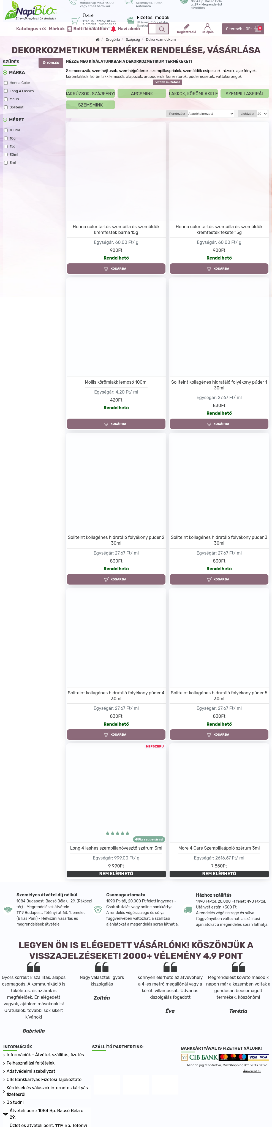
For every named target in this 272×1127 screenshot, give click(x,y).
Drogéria (113, 39)
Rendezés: (177, 114)
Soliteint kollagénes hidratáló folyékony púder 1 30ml (219, 385)
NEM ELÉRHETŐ (116, 873)
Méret (16, 119)
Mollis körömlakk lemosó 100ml (116, 382)
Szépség (133, 39)
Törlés (52, 63)
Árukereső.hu (252, 1071)
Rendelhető (116, 258)
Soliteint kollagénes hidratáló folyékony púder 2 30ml (116, 540)
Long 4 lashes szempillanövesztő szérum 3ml (116, 848)
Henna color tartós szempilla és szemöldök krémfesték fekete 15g (219, 229)
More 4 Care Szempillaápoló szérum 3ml (219, 848)
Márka (17, 72)
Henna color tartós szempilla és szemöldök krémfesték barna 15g (116, 229)
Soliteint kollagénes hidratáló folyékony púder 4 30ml (116, 695)
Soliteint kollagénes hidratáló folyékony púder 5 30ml (219, 695)
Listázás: (247, 114)
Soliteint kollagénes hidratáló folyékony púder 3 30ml (219, 540)
